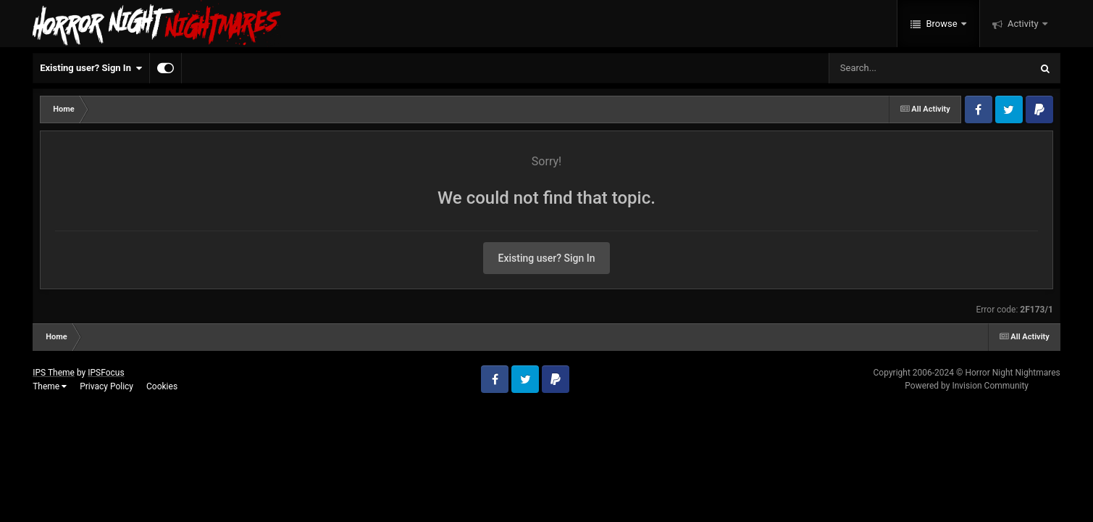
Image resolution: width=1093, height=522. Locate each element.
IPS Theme (54, 373)
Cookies (161, 386)
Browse (942, 23)
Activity (1023, 23)
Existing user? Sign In (91, 68)
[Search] (893, 68)
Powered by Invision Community (967, 386)
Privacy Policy (106, 386)
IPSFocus (106, 373)
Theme (50, 386)
